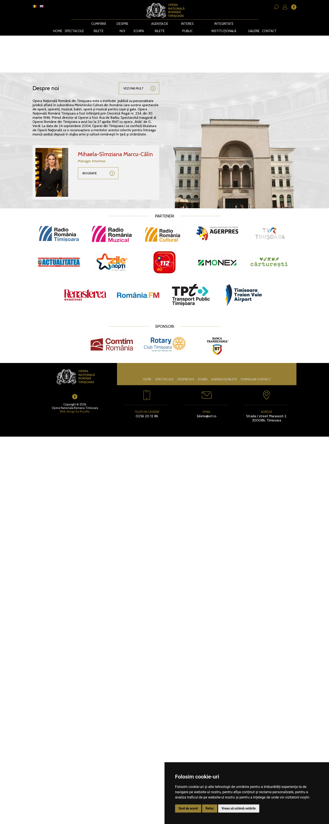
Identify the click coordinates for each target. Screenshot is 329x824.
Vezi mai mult (133, 81)
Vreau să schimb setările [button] (239, 808)
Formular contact (256, 372)
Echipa (139, 24)
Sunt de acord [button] (188, 808)
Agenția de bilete (160, 24)
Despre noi (123, 24)
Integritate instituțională (223, 24)
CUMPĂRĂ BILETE (99, 24)
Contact (269, 24)
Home (58, 24)
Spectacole (75, 24)
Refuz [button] (210, 808)
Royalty (85, 403)
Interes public (188, 24)
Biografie (89, 166)
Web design (67, 403)
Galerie (252, 24)
